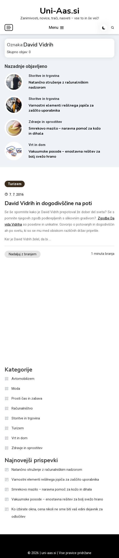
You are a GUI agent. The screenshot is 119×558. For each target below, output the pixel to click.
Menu (56, 27)
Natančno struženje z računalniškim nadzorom (47, 470)
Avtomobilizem (23, 379)
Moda (16, 389)
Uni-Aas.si (59, 11)
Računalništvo (22, 408)
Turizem (14, 184)
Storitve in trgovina (44, 76)
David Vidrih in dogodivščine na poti (48, 203)
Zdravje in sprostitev (45, 122)
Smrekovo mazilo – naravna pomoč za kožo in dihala (52, 489)
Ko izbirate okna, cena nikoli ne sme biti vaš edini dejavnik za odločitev (57, 513)
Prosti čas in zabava (27, 398)
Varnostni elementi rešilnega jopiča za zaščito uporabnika (55, 479)
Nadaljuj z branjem (22, 254)
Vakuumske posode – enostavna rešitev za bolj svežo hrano (57, 499)
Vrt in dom (37, 145)
